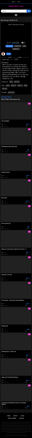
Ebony (11, 82)
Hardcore (13, 85)
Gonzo (7, 85)
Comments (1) (16, 49)
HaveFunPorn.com (12, 435)
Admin (8, 53)
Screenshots (17, 46)
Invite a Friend (12, 418)
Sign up (13, 1)
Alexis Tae (11, 92)
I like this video (8, 43)
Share (24, 46)
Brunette (5, 88)
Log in (19, 1)
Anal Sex (16, 82)
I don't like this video (10, 43)
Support (21, 418)
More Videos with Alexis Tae (10, 99)
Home (8, 415)
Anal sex (20, 85)
